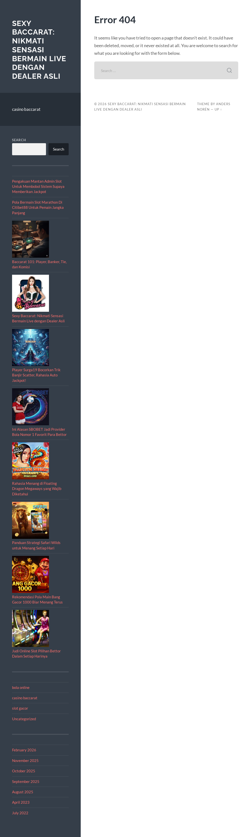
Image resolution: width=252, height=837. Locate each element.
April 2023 (21, 802)
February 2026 (24, 750)
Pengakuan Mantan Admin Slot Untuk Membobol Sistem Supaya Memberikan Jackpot (38, 186)
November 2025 (25, 760)
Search (19, 140)
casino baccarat (26, 109)
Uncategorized (24, 719)
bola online (21, 687)
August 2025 (22, 792)
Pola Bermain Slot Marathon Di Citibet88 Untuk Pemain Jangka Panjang (38, 207)
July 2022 (20, 813)
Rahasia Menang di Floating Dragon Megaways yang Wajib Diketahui (36, 488)
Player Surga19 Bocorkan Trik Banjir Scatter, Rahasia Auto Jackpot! (36, 375)
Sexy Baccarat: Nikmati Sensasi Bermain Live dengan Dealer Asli (39, 49)
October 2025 (23, 771)
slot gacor (20, 708)
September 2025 (25, 781)
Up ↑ (218, 109)
